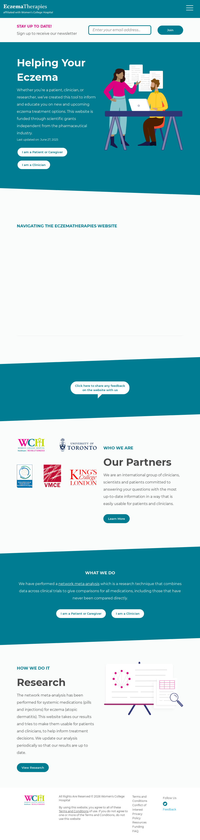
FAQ (135, 831)
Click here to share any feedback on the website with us (100, 388)
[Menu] (190, 9)
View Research (33, 767)
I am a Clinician (34, 165)
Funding (138, 826)
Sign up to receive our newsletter (47, 33)
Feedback (169, 809)
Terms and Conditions (74, 811)
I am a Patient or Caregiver (42, 152)
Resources (139, 822)
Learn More (116, 518)
